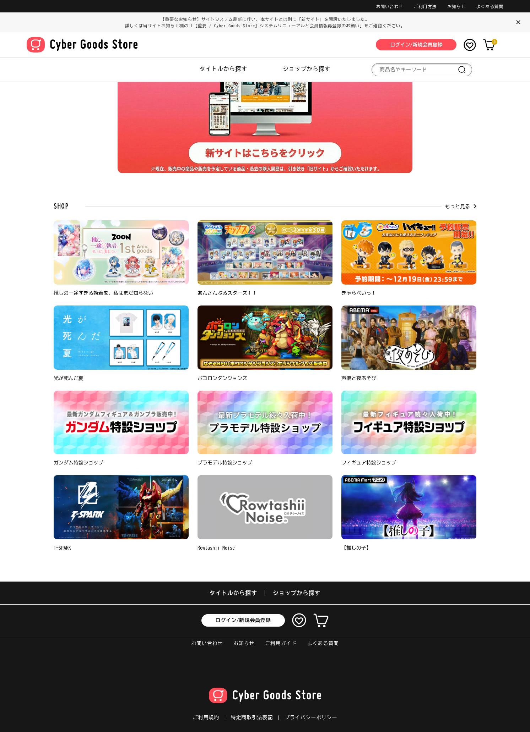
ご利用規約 (206, 717)
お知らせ (456, 6)
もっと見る (460, 206)
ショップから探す (306, 69)
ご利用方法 (425, 6)
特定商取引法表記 (252, 717)
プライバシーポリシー (311, 717)
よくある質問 (490, 6)
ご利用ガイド (281, 643)
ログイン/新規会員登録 (243, 620)
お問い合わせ (390, 6)
